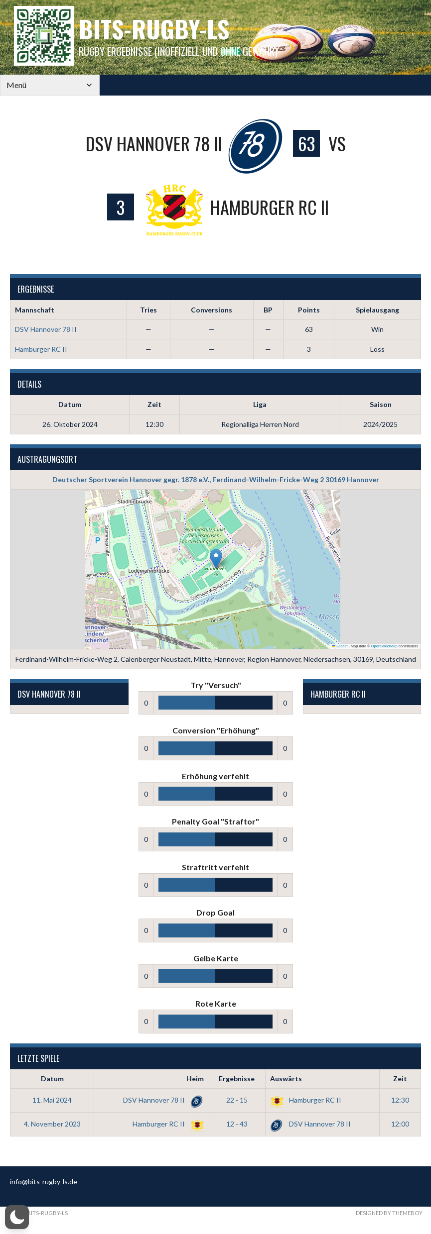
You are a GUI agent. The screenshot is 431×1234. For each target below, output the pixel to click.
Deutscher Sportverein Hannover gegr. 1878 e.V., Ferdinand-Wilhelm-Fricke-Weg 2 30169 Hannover (215, 479)
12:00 (400, 1124)
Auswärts (286, 1078)
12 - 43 (237, 1124)
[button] (216, 559)
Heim (195, 1078)
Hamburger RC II (41, 349)
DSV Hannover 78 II (46, 329)
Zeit (400, 1078)
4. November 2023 (52, 1124)
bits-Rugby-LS (154, 28)
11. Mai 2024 (52, 1100)
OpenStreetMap (384, 646)
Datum (52, 1078)
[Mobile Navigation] (50, 85)
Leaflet (340, 646)
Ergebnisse (237, 1078)
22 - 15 (237, 1100)
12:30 (400, 1100)
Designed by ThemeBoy (389, 1213)
